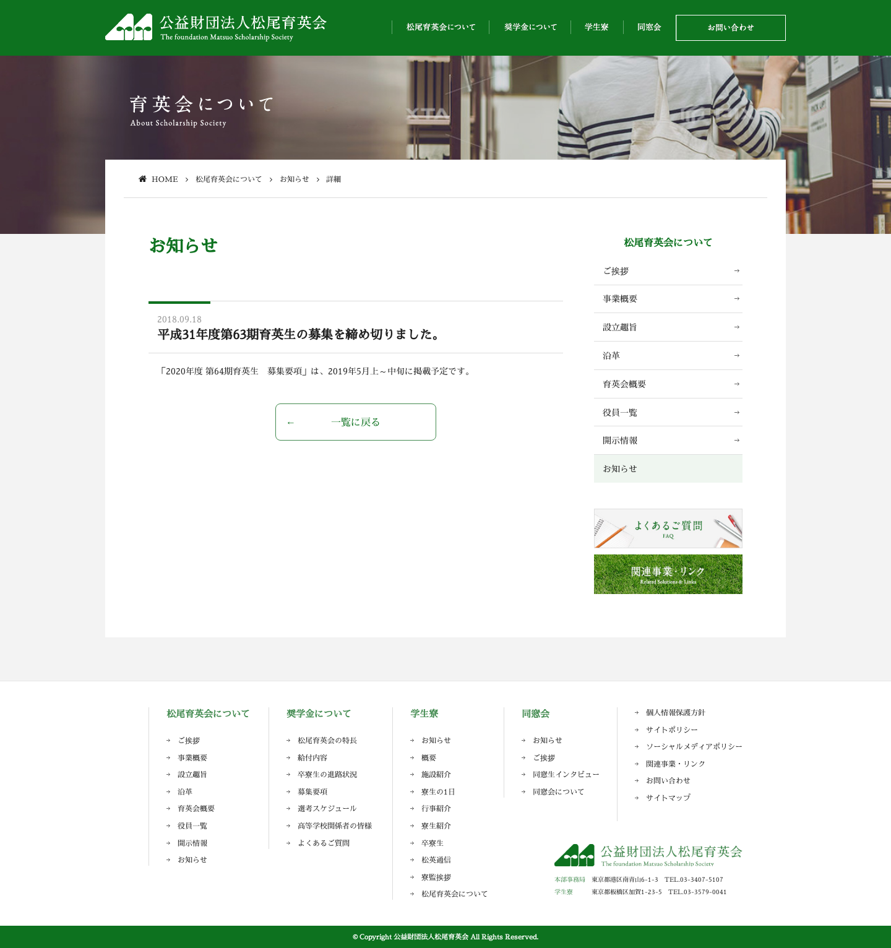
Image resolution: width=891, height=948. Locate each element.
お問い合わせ (668, 780)
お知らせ (620, 469)
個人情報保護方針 (675, 712)
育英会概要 (624, 384)
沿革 (611, 355)
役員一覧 (620, 412)
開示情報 (620, 440)
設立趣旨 (620, 327)
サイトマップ (668, 798)
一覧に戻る (356, 422)
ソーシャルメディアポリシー (694, 746)
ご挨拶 (616, 271)
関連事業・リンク (675, 764)
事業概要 (620, 298)
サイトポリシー (672, 730)
